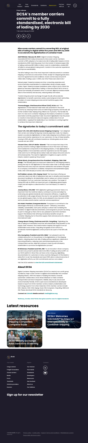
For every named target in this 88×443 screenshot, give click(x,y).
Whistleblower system (67, 433)
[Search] (75, 5)
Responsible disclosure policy (32, 435)
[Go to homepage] (10, 5)
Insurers (9, 387)
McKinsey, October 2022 (26, 299)
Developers (30, 375)
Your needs (30, 370)
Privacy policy (27, 433)
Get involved (31, 381)
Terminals (10, 381)
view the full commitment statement (48, 263)
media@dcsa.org (51, 293)
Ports (8, 378)
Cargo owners (11, 367)
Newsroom (30, 378)
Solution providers (13, 384)
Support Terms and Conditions (50, 433)
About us (30, 384)
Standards (30, 372)
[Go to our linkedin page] (45, 368)
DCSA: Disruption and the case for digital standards (52, 299)
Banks (9, 375)
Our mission (31, 367)
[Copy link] (29, 36)
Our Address (31, 387)
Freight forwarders (13, 370)
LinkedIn (30, 293)
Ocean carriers (11, 372)
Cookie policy (36, 433)
